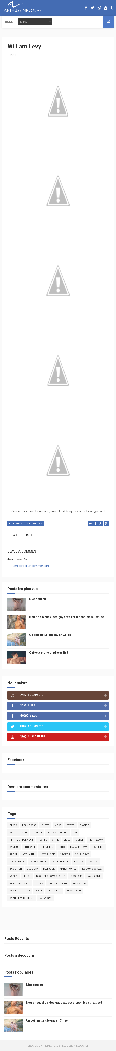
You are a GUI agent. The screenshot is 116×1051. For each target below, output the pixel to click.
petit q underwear (21, 840)
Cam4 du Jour (60, 861)
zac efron (16, 869)
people (42, 840)
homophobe (74, 890)
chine (55, 840)
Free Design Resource (74, 1045)
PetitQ (70, 825)
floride (84, 825)
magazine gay (78, 847)
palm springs (38, 861)
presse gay (79, 883)
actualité (28, 854)
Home (9, 21)
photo (45, 825)
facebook (49, 869)
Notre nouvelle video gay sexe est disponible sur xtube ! (67, 617)
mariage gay (17, 861)
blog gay (32, 869)
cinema (39, 883)
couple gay (82, 854)
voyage (14, 876)
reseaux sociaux (91, 869)
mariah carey (68, 869)
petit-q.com (96, 840)
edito (61, 847)
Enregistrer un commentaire (31, 565)
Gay (75, 832)
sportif (65, 854)
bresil (27, 876)
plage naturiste (20, 883)
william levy (34, 523)
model (79, 840)
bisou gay (76, 876)
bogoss (78, 861)
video (67, 840)
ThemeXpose (50, 1045)
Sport (13, 854)
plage (38, 890)
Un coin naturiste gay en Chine (50, 634)
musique (37, 832)
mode (58, 825)
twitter (93, 861)
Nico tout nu (37, 599)
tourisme (98, 847)
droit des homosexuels (50, 876)
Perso (13, 825)
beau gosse (16, 523)
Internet (29, 847)
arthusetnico (18, 832)
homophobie (47, 854)
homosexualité (58, 883)
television (46, 847)
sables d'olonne (20, 890)
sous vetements (58, 832)
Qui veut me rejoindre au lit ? (48, 652)
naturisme (94, 876)
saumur (14, 847)
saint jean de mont (22, 898)
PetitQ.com (54, 890)
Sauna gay (45, 898)
